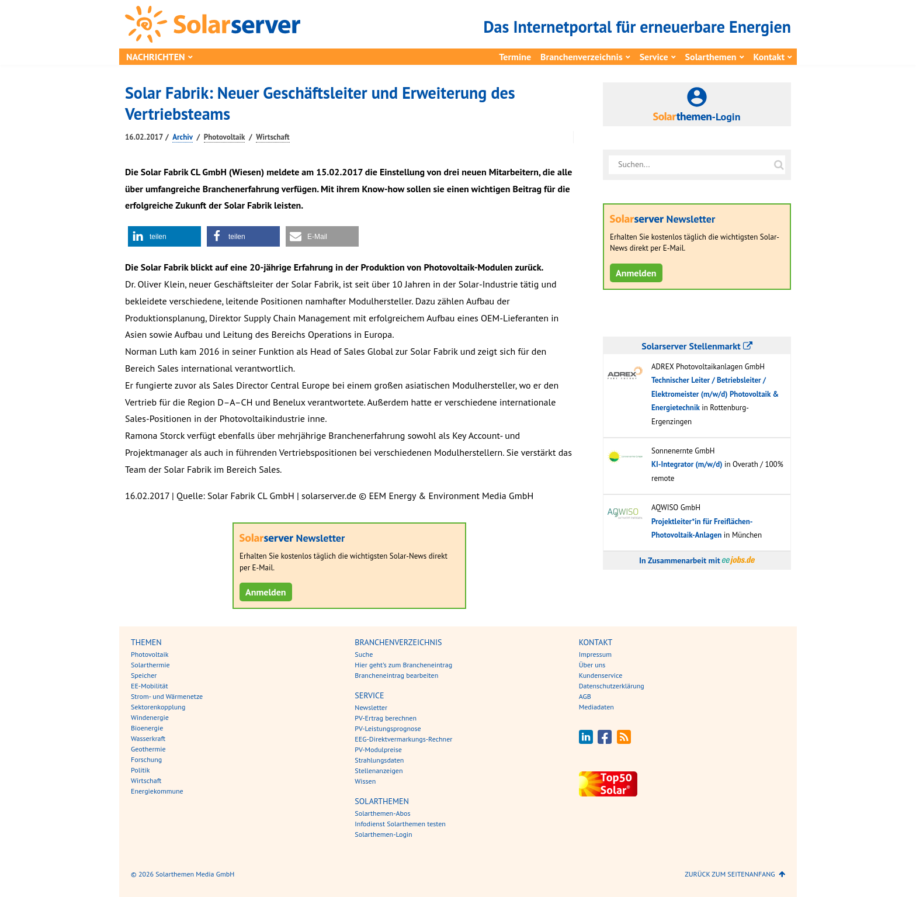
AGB (585, 696)
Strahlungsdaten (379, 760)
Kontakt (769, 57)
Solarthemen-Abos (382, 813)
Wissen (365, 781)
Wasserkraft (148, 738)
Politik (140, 770)
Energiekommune (157, 791)
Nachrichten (155, 57)
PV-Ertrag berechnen (386, 718)
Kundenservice (601, 675)
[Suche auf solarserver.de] (778, 165)
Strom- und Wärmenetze (167, 696)
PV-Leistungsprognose (388, 728)
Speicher (144, 675)
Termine (515, 57)
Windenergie (150, 717)
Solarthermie (150, 664)
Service (654, 57)
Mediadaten (596, 706)
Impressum (595, 654)
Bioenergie (147, 727)
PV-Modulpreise (378, 749)
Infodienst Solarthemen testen (400, 823)
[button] (164, 236)
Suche (364, 654)
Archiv (182, 137)
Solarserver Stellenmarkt (696, 346)
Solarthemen (711, 57)
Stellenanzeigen (379, 770)
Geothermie (148, 748)
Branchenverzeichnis (581, 57)
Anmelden (265, 592)
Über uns (592, 664)
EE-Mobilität (149, 685)
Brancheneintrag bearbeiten (396, 675)
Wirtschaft (272, 137)
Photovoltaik (224, 137)
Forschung (146, 759)
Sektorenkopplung (158, 706)
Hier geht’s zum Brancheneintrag (403, 664)
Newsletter (371, 707)
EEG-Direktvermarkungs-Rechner (403, 739)
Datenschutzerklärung (611, 685)
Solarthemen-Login (383, 834)
